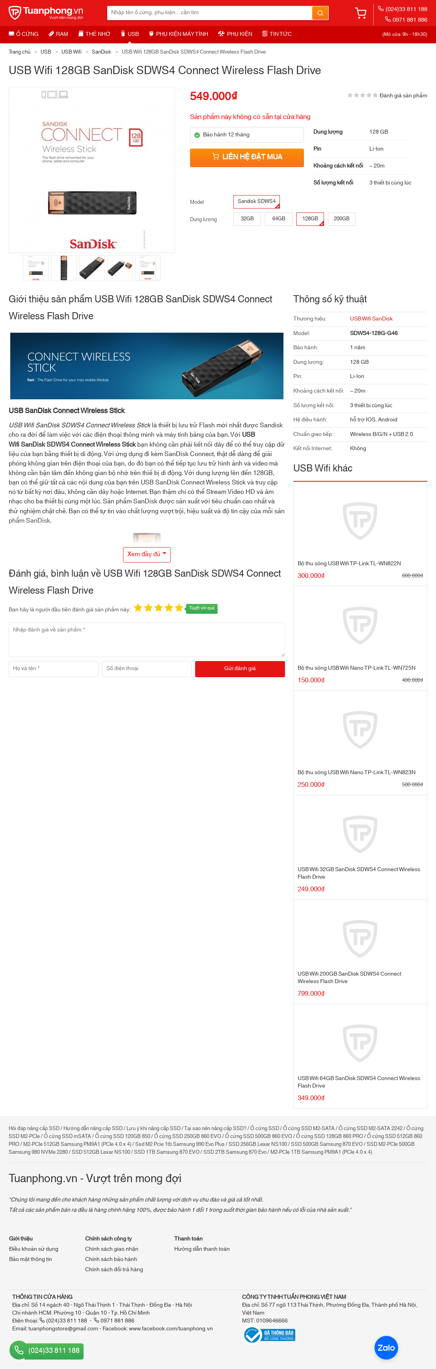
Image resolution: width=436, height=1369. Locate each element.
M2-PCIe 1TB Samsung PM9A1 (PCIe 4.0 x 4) (321, 1152)
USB (129, 34)
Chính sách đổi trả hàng (114, 1270)
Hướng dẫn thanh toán (202, 1249)
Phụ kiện (235, 34)
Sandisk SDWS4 (258, 202)
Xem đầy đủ (143, 554)
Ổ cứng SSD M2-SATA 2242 (370, 1128)
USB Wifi (71, 52)
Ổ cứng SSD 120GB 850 (122, 1136)
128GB (313, 219)
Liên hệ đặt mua (247, 157)
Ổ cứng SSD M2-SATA (309, 1128)
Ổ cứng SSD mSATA (67, 1136)
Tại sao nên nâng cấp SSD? (215, 1128)
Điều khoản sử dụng (33, 1249)
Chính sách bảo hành (111, 1259)
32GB (247, 219)
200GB (342, 219)
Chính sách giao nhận (111, 1249)
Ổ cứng (24, 34)
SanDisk (101, 52)
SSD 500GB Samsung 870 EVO (327, 1144)
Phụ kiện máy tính (178, 34)
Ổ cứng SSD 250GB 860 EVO (187, 1136)
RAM (58, 34)
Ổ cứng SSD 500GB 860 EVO (258, 1136)
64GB (278, 219)
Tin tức (277, 34)
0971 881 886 (406, 20)
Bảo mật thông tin (30, 1259)
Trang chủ (19, 52)
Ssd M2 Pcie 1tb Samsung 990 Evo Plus (180, 1144)
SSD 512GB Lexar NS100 (101, 1152)
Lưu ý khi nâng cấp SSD (154, 1128)
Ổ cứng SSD (264, 1128)
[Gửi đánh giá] (240, 669)
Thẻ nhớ (94, 34)
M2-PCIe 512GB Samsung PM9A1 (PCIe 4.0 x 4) (77, 1144)
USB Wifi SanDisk (371, 319)
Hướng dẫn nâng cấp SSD (93, 1128)
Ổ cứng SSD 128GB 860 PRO (329, 1136)
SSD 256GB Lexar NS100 (258, 1144)
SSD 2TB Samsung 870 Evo (234, 1152)
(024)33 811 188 (402, 9)
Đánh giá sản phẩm (403, 96)
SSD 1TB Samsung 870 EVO (166, 1152)
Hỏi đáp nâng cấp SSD (34, 1128)
